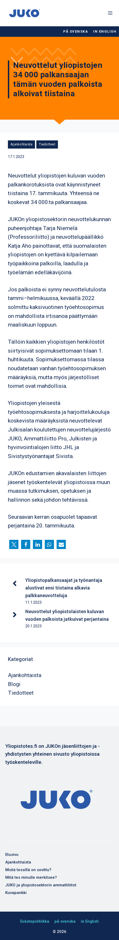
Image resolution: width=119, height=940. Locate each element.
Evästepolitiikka (34, 921)
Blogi (14, 684)
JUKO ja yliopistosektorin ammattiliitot (40, 885)
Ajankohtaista (21, 144)
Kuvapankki (16, 892)
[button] (13, 544)
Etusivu (11, 854)
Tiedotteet (47, 144)
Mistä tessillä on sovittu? (28, 869)
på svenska (75, 31)
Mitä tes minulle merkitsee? (31, 877)
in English (104, 31)
